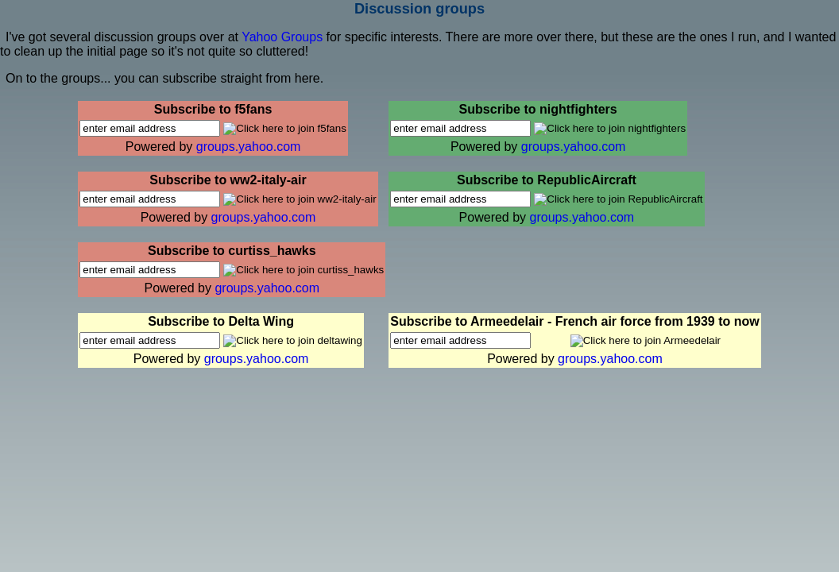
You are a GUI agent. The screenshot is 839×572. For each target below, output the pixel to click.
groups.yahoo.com (248, 146)
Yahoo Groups (284, 37)
